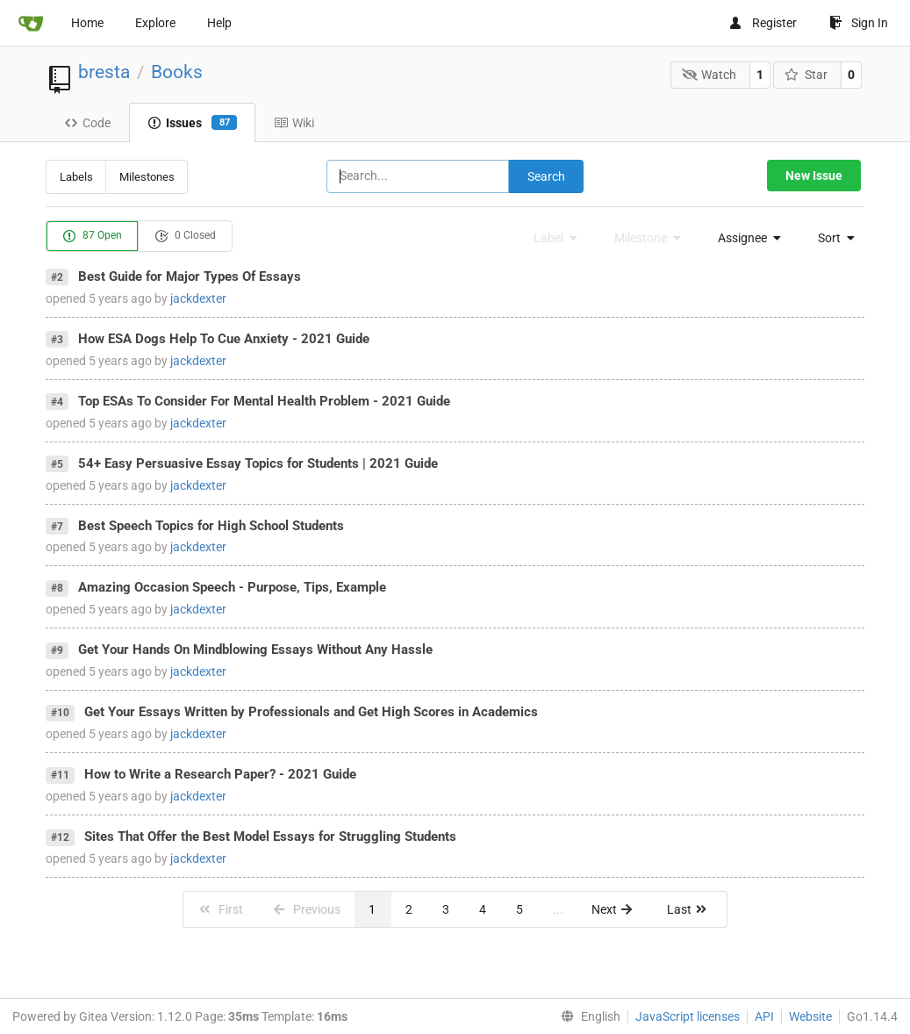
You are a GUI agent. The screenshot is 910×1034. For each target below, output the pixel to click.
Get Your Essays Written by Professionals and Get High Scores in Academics (311, 712)
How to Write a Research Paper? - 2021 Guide (220, 774)
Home (87, 23)
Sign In (858, 23)
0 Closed (185, 236)
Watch (709, 75)
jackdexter (198, 298)
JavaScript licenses (687, 1016)
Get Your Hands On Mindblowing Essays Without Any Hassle (255, 649)
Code (87, 123)
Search (546, 176)
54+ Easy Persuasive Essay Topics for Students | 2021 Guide (258, 463)
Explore (155, 23)
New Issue (813, 176)
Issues (192, 123)
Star (806, 75)
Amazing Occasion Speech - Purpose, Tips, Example (232, 587)
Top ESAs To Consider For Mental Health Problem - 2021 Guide (264, 401)
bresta (104, 72)
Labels (76, 176)
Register (762, 23)
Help (219, 23)
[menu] (745, 238)
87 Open (92, 236)
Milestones (147, 176)
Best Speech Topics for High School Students (211, 526)
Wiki (294, 123)
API (764, 1016)
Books (177, 72)
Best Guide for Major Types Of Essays (189, 276)
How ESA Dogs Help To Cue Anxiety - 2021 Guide (223, 339)
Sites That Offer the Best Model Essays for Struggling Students (270, 836)
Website (810, 1016)
